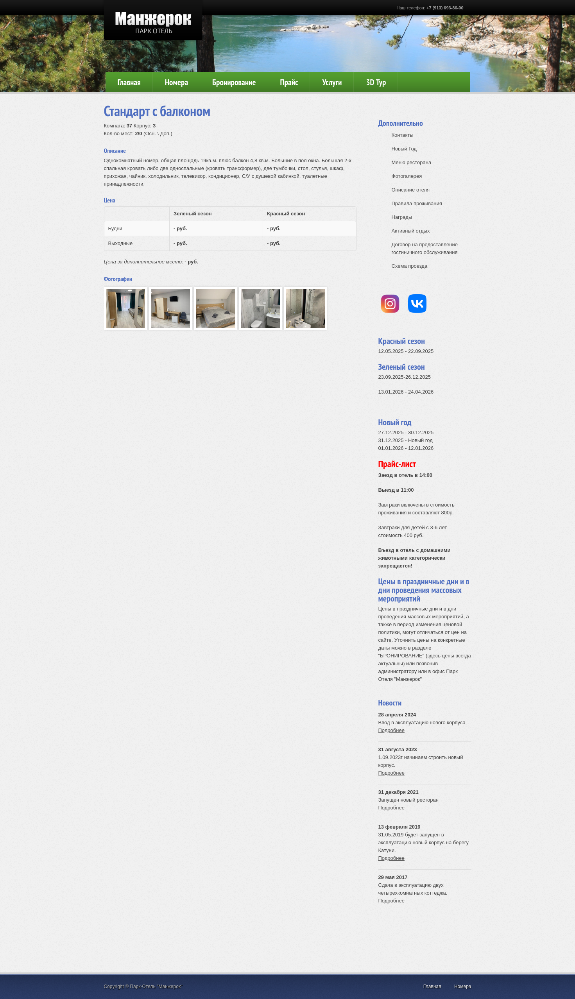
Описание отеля (411, 190)
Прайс (289, 82)
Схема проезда (410, 266)
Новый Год (404, 149)
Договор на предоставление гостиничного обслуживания (425, 248)
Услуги (332, 82)
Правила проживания (417, 203)
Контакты (403, 135)
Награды (402, 217)
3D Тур (376, 82)
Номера (176, 82)
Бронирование (234, 82)
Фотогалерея (407, 176)
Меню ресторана (412, 162)
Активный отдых (411, 231)
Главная (129, 82)
